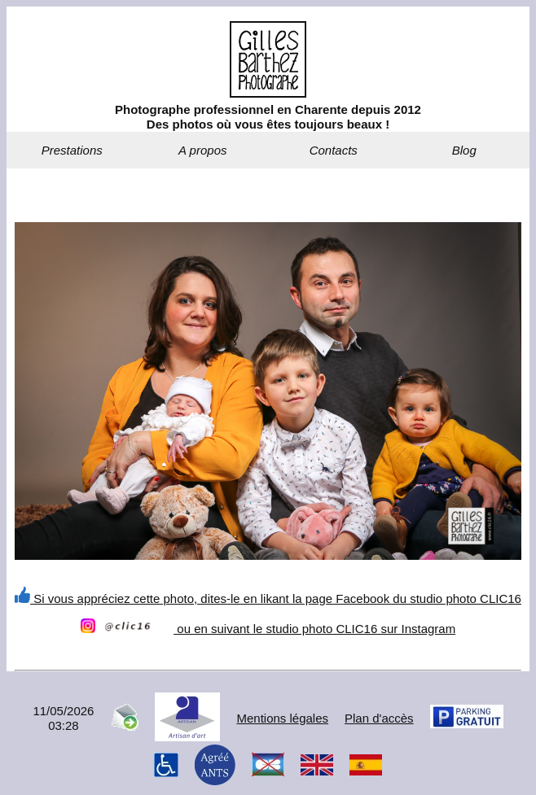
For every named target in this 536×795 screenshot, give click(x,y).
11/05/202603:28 (63, 718)
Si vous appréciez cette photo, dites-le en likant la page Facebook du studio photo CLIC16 (268, 598)
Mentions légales (282, 718)
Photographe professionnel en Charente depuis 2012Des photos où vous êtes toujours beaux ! (268, 117)
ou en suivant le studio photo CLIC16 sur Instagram (268, 629)
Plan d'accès (379, 718)
